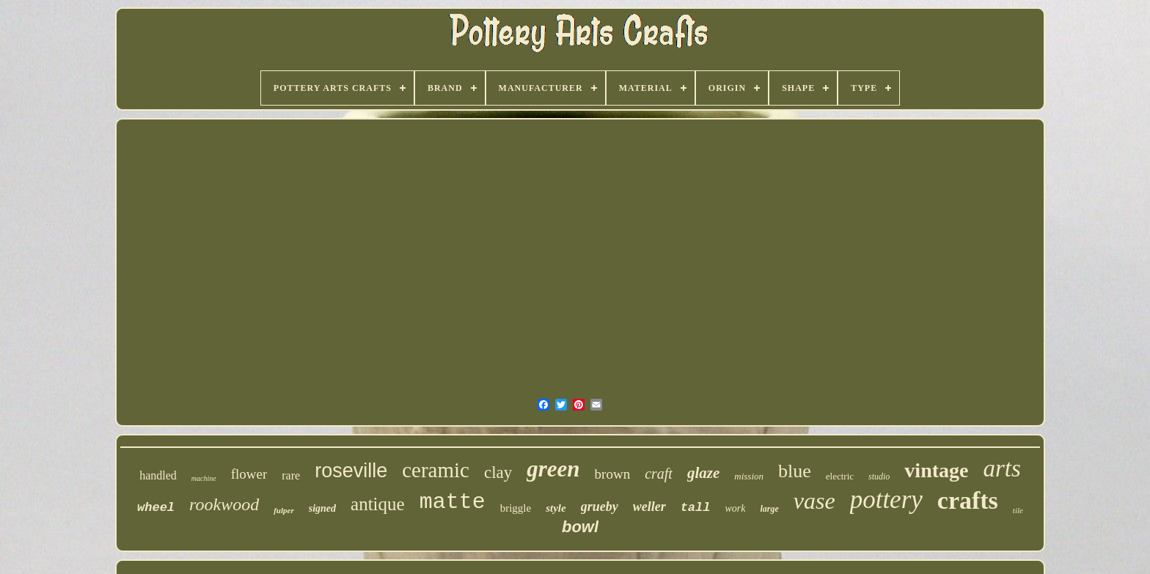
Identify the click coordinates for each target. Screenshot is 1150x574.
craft (659, 474)
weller (649, 506)
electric (840, 476)
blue (794, 471)
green (553, 469)
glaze (703, 473)
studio (879, 476)
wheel (156, 508)
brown (613, 474)
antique (378, 504)
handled (158, 475)
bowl (580, 527)
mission (748, 476)
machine (203, 478)
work (735, 508)
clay (498, 472)
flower (249, 474)
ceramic (435, 470)
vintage (936, 470)
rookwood (224, 504)
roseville (351, 471)
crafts (967, 500)
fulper (284, 510)
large (769, 509)
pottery (886, 499)
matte (453, 502)
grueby (599, 506)
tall (696, 508)
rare (291, 475)
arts (1001, 468)
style (556, 508)
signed (322, 508)
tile (1018, 510)
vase (814, 500)
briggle (516, 508)
